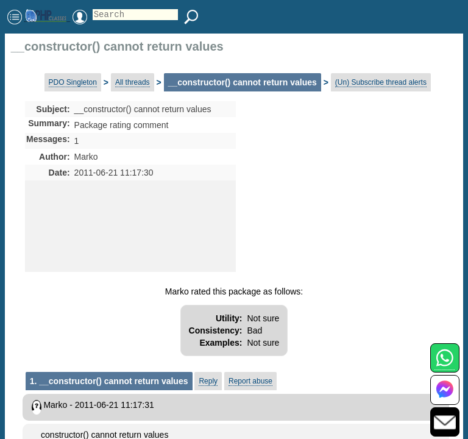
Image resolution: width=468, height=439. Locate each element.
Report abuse (250, 381)
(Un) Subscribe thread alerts (381, 82)
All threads (132, 82)
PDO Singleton (73, 82)
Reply (208, 381)
